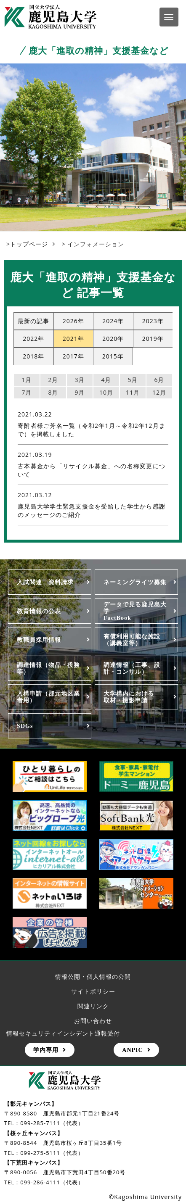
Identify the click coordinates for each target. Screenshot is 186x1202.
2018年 (33, 356)
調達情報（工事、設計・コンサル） (132, 668)
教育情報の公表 (39, 611)
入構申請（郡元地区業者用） (48, 697)
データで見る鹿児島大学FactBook (135, 611)
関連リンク (93, 1006)
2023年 (153, 321)
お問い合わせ (93, 1021)
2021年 (73, 339)
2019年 (153, 339)
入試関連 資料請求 (45, 582)
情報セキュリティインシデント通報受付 (63, 1033)
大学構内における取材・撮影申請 (129, 697)
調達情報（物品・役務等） (48, 668)
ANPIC (132, 1050)
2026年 (73, 321)
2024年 (113, 321)
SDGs (25, 726)
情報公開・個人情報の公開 (93, 977)
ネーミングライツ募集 (135, 582)
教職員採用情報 (39, 640)
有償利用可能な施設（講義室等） (132, 639)
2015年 (113, 356)
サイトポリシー (93, 991)
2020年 (113, 339)
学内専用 (45, 1050)
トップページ (29, 244)
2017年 (73, 356)
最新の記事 (33, 321)
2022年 (33, 339)
